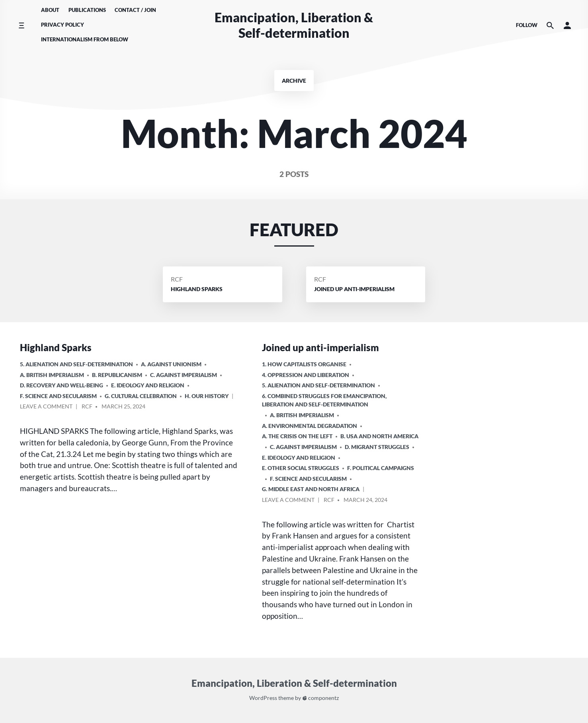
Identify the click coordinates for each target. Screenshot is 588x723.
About (50, 10)
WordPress (263, 697)
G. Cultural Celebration (141, 396)
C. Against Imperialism (183, 374)
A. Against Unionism (171, 364)
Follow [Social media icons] (526, 25)
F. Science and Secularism (58, 396)
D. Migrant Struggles (377, 446)
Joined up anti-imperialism (320, 347)
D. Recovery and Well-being (61, 385)
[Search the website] (550, 25)
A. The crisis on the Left (297, 436)
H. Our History (207, 396)
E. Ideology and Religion (147, 385)
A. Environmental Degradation (309, 425)
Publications (87, 10)
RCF (177, 279)
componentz (320, 697)
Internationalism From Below (84, 39)
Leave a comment (46, 407)
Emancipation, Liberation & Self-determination (294, 25)
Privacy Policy (62, 24)
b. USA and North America (379, 436)
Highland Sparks (56, 347)
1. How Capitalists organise (304, 364)
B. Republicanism (117, 374)
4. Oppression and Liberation (305, 374)
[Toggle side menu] (21, 25)
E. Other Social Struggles (300, 468)
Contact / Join (135, 10)
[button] (567, 25)
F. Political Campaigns (380, 468)
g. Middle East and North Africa (310, 489)
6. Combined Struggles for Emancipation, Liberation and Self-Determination (324, 400)
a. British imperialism (52, 374)
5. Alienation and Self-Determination (76, 364)
